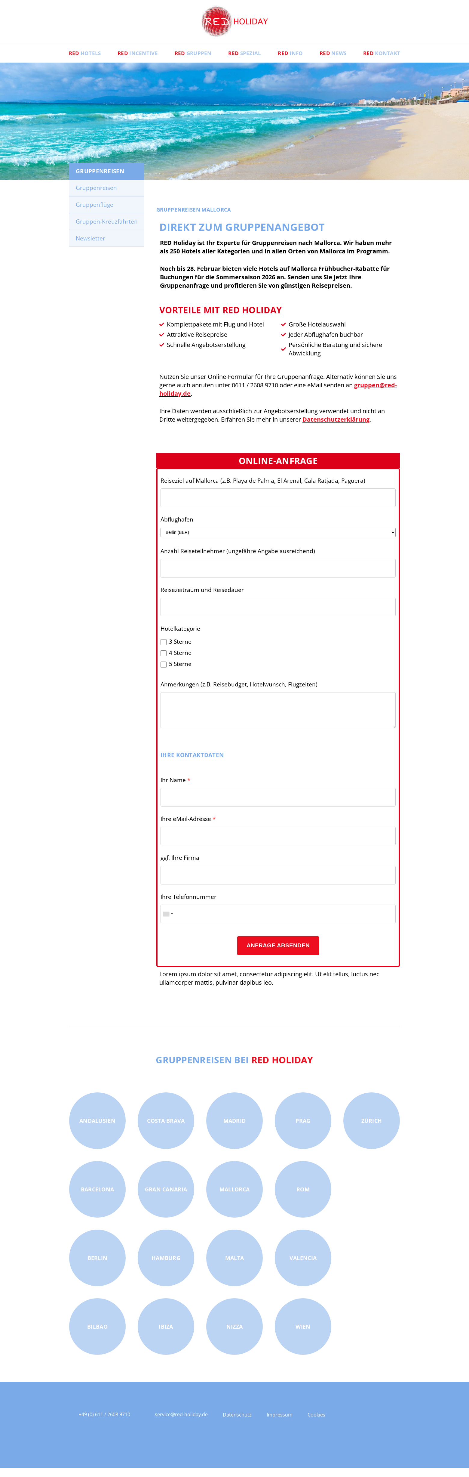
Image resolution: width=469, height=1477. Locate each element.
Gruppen (188, 62)
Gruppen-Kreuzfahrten (107, 230)
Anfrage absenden (278, 955)
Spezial (245, 62)
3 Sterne (180, 651)
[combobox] (168, 923)
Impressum (280, 1424)
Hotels (69, 62)
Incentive (127, 62)
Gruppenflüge (94, 214)
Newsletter (90, 247)
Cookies (316, 1424)
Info (295, 62)
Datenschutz (237, 1424)
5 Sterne (180, 673)
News (343, 62)
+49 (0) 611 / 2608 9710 (104, 1423)
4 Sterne (180, 662)
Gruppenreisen (96, 197)
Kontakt (397, 62)
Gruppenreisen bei (234, 1068)
